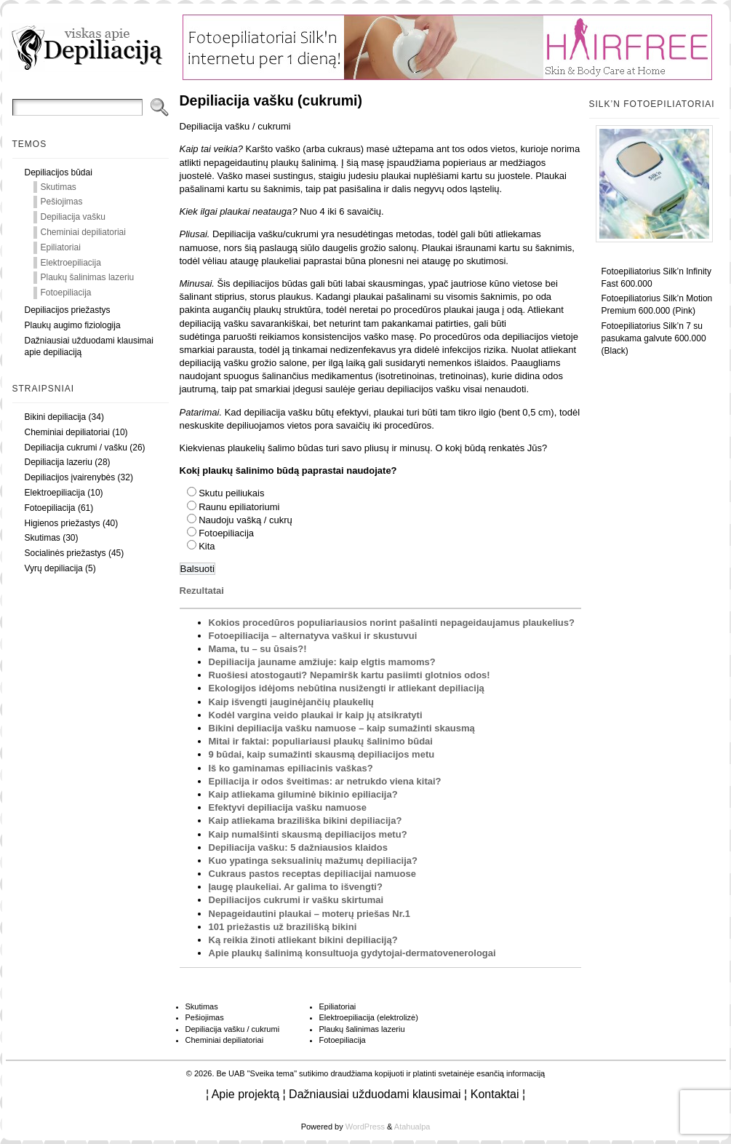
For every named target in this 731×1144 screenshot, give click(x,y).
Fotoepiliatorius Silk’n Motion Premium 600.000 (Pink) (657, 304)
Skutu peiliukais (231, 493)
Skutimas (58, 187)
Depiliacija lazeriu (58, 462)
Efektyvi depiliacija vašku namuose (288, 807)
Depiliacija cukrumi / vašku (76, 447)
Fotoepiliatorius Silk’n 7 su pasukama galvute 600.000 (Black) (654, 338)
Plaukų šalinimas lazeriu (88, 277)
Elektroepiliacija (71, 263)
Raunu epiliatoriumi (239, 506)
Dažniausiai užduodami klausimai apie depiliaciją (89, 346)
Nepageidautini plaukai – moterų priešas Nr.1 (309, 913)
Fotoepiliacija (66, 292)
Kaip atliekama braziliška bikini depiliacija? (305, 820)
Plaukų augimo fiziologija (73, 325)
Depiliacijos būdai (58, 172)
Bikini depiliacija (56, 417)
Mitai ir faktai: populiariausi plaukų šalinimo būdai (321, 741)
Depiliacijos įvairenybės (70, 477)
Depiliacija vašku (73, 217)
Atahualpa (412, 1126)
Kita (207, 546)
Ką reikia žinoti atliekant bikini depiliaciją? (303, 939)
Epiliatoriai (61, 247)
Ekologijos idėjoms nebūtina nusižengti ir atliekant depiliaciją (346, 688)
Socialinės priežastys (65, 553)
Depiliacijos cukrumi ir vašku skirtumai (296, 899)
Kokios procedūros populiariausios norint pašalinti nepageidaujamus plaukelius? (392, 622)
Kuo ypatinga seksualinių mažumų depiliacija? (313, 860)
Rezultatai (202, 590)
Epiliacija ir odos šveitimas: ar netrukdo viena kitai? (325, 781)
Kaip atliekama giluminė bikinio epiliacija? (303, 794)
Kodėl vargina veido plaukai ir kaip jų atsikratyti (316, 715)
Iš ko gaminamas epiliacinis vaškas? (291, 768)
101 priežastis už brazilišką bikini (283, 926)
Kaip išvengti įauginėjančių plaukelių (292, 701)
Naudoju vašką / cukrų (245, 520)
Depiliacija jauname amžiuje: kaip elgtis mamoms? (322, 661)
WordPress (365, 1126)
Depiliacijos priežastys (68, 310)
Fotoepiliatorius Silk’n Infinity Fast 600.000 (656, 277)
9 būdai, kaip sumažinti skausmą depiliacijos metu (322, 754)
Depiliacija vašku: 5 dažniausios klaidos (298, 847)
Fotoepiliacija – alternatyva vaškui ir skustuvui (313, 635)
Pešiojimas (62, 201)
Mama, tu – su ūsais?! (258, 648)
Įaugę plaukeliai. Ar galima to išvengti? (296, 886)
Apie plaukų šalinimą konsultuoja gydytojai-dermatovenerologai (352, 953)
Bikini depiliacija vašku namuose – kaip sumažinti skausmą (342, 728)
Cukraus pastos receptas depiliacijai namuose (312, 873)
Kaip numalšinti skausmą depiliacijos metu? (308, 834)
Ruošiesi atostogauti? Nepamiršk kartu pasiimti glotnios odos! (349, 675)
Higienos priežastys (62, 523)
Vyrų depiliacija (54, 568)
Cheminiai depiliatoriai (83, 232)
